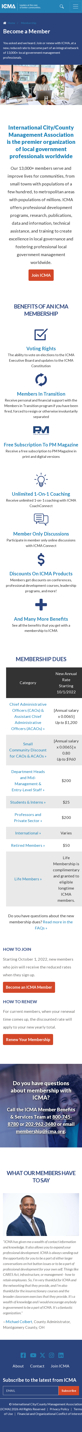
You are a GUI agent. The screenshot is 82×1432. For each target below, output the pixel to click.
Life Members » (28, 878)
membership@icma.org (40, 1131)
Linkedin (61, 1355)
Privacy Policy (59, 1409)
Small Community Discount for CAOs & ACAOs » (28, 749)
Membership (28, 23)
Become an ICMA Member (29, 987)
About (18, 1366)
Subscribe (69, 1390)
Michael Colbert (19, 1322)
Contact (37, 1366)
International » (28, 833)
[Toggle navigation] (76, 6)
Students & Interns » (28, 802)
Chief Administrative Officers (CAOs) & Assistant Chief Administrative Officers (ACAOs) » (28, 716)
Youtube (33, 1355)
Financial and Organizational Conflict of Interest (49, 1414)
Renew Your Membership (28, 1039)
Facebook (24, 1355)
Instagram (52, 1355)
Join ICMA (41, 275)
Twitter (43, 1355)
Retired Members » (28, 845)
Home (11, 23)
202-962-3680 (40, 1124)
